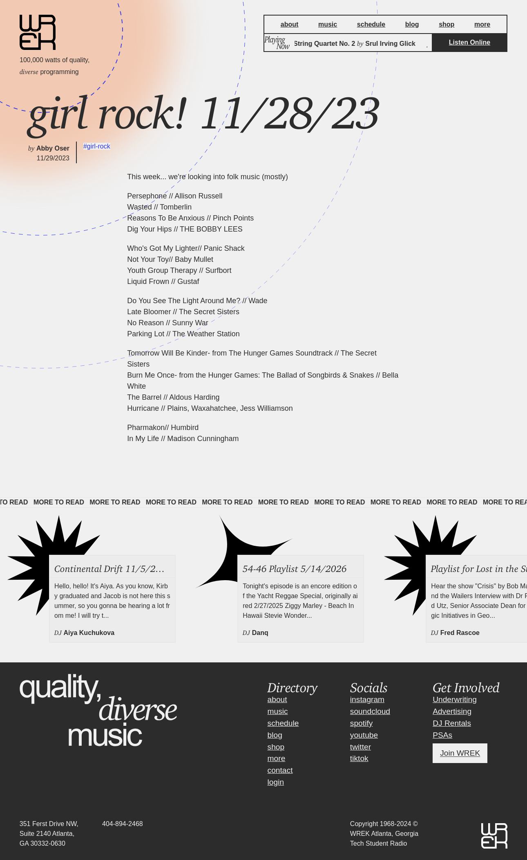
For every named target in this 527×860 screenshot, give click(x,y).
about (277, 699)
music (278, 711)
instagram (367, 699)
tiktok (359, 758)
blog (275, 735)
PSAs (442, 735)
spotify (361, 723)
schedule (283, 723)
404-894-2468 (122, 823)
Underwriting (455, 699)
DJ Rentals (452, 723)
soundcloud (370, 711)
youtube (364, 735)
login (276, 782)
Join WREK (460, 753)
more (277, 758)
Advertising (452, 711)
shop (276, 747)
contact (280, 770)
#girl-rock (96, 146)
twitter (360, 747)
